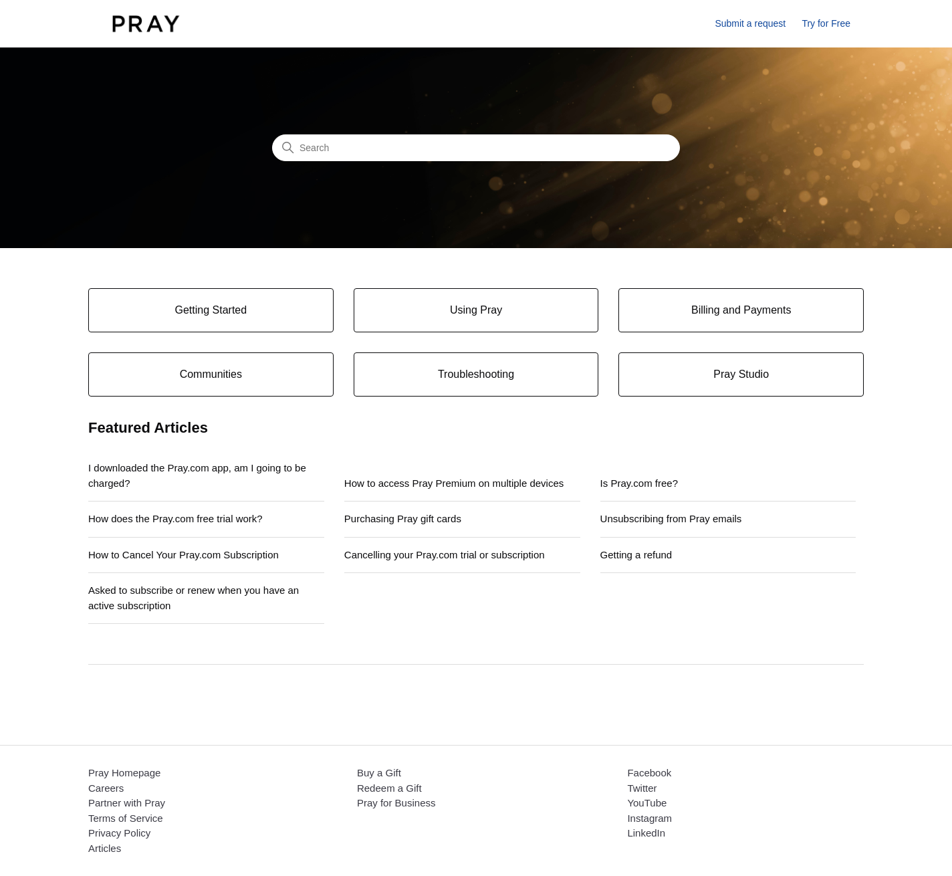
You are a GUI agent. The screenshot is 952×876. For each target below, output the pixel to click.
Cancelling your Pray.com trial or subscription (444, 554)
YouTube (647, 802)
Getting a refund (636, 554)
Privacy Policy (119, 833)
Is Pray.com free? (639, 483)
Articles (104, 848)
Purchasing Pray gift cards (402, 518)
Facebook (649, 772)
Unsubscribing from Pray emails (671, 518)
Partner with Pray (126, 802)
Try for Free (826, 23)
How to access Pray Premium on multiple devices (454, 483)
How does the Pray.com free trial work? (175, 518)
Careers (106, 788)
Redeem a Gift (389, 788)
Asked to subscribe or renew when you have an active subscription (193, 597)
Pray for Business (396, 802)
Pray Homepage (124, 772)
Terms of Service (125, 818)
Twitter (642, 788)
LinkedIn (646, 833)
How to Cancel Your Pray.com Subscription (183, 554)
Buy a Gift (379, 772)
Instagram (649, 818)
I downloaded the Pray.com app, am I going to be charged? (197, 475)
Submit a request (750, 23)
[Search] (476, 147)
